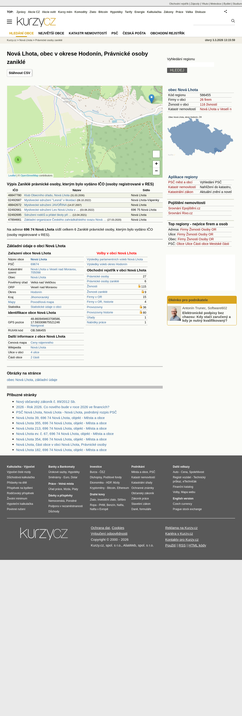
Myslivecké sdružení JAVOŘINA (45, 205)
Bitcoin (103, 12)
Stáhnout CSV (19, 73)
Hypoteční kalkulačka (20, 503)
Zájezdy (195, 3)
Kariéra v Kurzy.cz (179, 533)
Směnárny (54, 477)
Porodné (71, 500)
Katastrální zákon (180, 192)
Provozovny (95, 307)
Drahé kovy (97, 494)
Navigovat (37, 325)
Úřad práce (55, 489)
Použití (170, 545)
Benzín (111, 505)
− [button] (156, 171)
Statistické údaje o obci (46, 307)
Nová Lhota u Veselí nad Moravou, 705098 (54, 270)
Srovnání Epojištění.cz (184, 208)
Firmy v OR (94, 297)
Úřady (91, 317)
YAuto (205, 3)
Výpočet (29, 466)
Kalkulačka (154, 12)
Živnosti (92, 286)
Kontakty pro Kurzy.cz (182, 539)
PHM (102, 505)
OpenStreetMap (29, 175)
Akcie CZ (34, 12)
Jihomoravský (40, 297)
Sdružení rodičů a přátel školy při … (48, 215)
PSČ (114, 33)
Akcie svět (49, 12)
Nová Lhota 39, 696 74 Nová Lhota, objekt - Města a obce (60, 418)
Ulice (188, 244)
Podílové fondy (112, 477)
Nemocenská (56, 500)
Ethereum (123, 488)
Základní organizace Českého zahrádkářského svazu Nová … (65, 219)
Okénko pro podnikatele (188, 300)
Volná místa (66, 483)
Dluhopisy (96, 477)
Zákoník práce (140, 498)
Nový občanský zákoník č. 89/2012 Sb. (46, 402)
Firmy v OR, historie (100, 301)
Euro (66, 477)
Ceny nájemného (42, 342)
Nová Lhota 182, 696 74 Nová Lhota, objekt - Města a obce (61, 450)
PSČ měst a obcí (180, 182)
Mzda (67, 489)
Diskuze (200, 12)
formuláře (145, 509)
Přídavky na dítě (17, 482)
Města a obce (139, 472)
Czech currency (182, 503)
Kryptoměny (97, 488)
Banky (52, 466)
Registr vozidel (182, 477)
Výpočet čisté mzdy (19, 472)
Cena (184, 472)
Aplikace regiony (183, 177)
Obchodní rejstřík (179, 3)
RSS (182, 545)
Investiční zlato (106, 499)
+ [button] (156, 164)
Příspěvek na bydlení (20, 488)
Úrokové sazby (57, 472)
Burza (93, 472)
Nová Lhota (38, 277)
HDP (109, 482)
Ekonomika (96, 482)
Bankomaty (67, 466)
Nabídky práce (96, 322)
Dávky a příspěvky (60, 495)
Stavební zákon (141, 503)
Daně (134, 509)
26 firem (206, 99)
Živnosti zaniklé (97, 292)
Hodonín (36, 292)
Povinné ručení (16, 509)
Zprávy (21, 12)
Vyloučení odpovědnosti (109, 533)
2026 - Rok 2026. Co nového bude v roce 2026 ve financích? (62, 407)
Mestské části (219, 244)
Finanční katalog (183, 486)
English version (183, 498)
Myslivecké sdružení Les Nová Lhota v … (51, 209)
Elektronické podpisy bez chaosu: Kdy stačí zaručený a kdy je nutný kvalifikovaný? (206, 316)
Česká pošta (134, 33)
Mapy (11, 302)
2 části (35, 357)
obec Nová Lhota (183, 90)
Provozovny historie (100, 312)
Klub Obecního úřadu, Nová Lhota (47, 195)
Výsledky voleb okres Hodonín (107, 264)
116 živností (208, 104)
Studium (237, 3)
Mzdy (116, 482)
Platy (75, 489)
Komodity (80, 12)
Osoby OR (208, 229)
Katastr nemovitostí (182, 187)
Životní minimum (17, 498)
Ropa (93, 505)
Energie (140, 12)
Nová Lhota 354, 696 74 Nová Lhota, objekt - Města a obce (61, 439)
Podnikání (138, 466)
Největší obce (51, 33)
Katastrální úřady (141, 482)
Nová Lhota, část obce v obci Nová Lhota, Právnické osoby (61, 444)
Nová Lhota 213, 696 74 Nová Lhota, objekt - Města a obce (61, 428)
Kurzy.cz (11, 40)
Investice (96, 466)
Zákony (168, 12)
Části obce (201, 244)
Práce (179, 12)
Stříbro (121, 499)
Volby (176, 492)
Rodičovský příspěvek (20, 493)
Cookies (118, 528)
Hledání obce (21, 33)
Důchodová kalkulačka (21, 477)
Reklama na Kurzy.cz (181, 528)
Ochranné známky (142, 488)
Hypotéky (116, 12)
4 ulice (35, 352)
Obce (180, 244)
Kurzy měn (65, 12)
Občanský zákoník (142, 493)
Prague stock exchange (187, 509)
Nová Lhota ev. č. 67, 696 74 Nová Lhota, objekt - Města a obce (65, 434)
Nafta (120, 505)
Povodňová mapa (42, 302)
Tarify (128, 12)
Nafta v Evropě (99, 509)
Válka (189, 12)
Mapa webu (188, 492)
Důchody (53, 511)
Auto (176, 472)
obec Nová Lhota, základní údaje (32, 380)
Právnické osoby (98, 276)
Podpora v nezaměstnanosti (65, 506)
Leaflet (12, 175)
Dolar (74, 477)
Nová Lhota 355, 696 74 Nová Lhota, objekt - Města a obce (61, 423)
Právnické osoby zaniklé (103, 281)
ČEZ (102, 472)
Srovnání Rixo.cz (180, 213)
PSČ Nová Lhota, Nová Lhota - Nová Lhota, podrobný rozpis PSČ (66, 412)
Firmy (184, 229)
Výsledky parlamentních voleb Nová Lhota (115, 259)
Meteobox (215, 3)
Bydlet (227, 3)
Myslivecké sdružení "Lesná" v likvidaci (50, 200)
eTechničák (190, 481)
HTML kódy (197, 545)
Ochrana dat (100, 528)
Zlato (93, 12)
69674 (35, 264)
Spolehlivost (196, 472)
